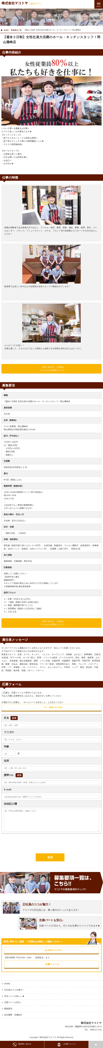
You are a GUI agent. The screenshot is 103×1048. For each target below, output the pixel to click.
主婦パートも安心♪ (12, 1003)
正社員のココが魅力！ (14, 990)
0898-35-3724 (53, 707)
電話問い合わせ (22, 1044)
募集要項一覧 (16, 30)
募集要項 (8, 1009)
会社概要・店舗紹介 (13, 1015)
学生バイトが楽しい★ (14, 997)
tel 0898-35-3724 (53, 950)
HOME (6, 30)
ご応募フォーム (66, 1044)
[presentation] (23, 843)
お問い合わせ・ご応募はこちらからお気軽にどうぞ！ (53, 368)
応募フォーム (51, 964)
